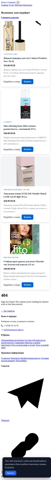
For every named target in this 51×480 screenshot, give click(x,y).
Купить (27, 81)
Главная (4, 5)
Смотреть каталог (10, 17)
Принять (10, 473)
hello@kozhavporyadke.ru (13, 330)
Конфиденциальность (31, 358)
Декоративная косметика (12, 340)
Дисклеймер (21, 361)
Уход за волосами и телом (23, 345)
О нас (11, 5)
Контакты (27, 5)
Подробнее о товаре (12, 81)
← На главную (8, 311)
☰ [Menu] (18, 2)
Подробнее (9, 467)
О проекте (5, 358)
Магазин (19, 5)
